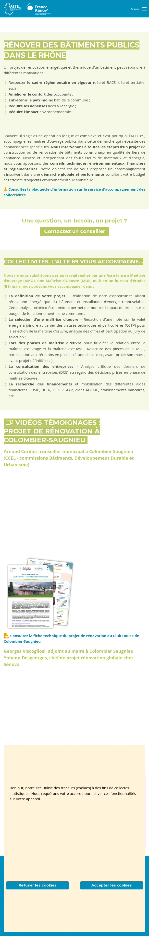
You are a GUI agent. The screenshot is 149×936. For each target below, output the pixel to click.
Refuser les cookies (37, 885)
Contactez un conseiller (74, 231)
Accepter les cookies (111, 885)
